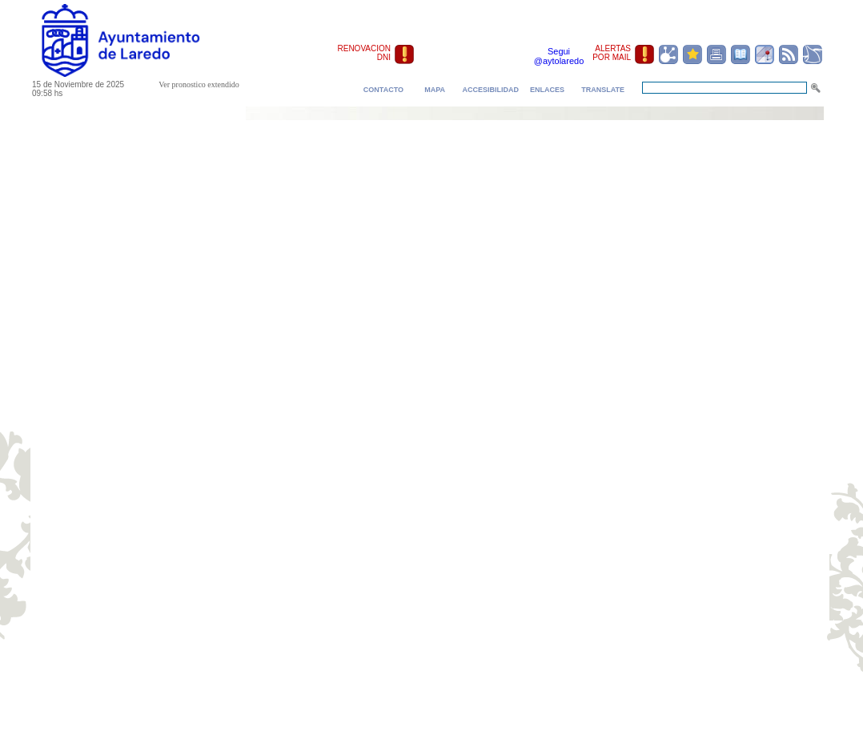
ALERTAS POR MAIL (611, 53)
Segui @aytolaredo (559, 56)
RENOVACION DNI (364, 53)
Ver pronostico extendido (199, 84)
